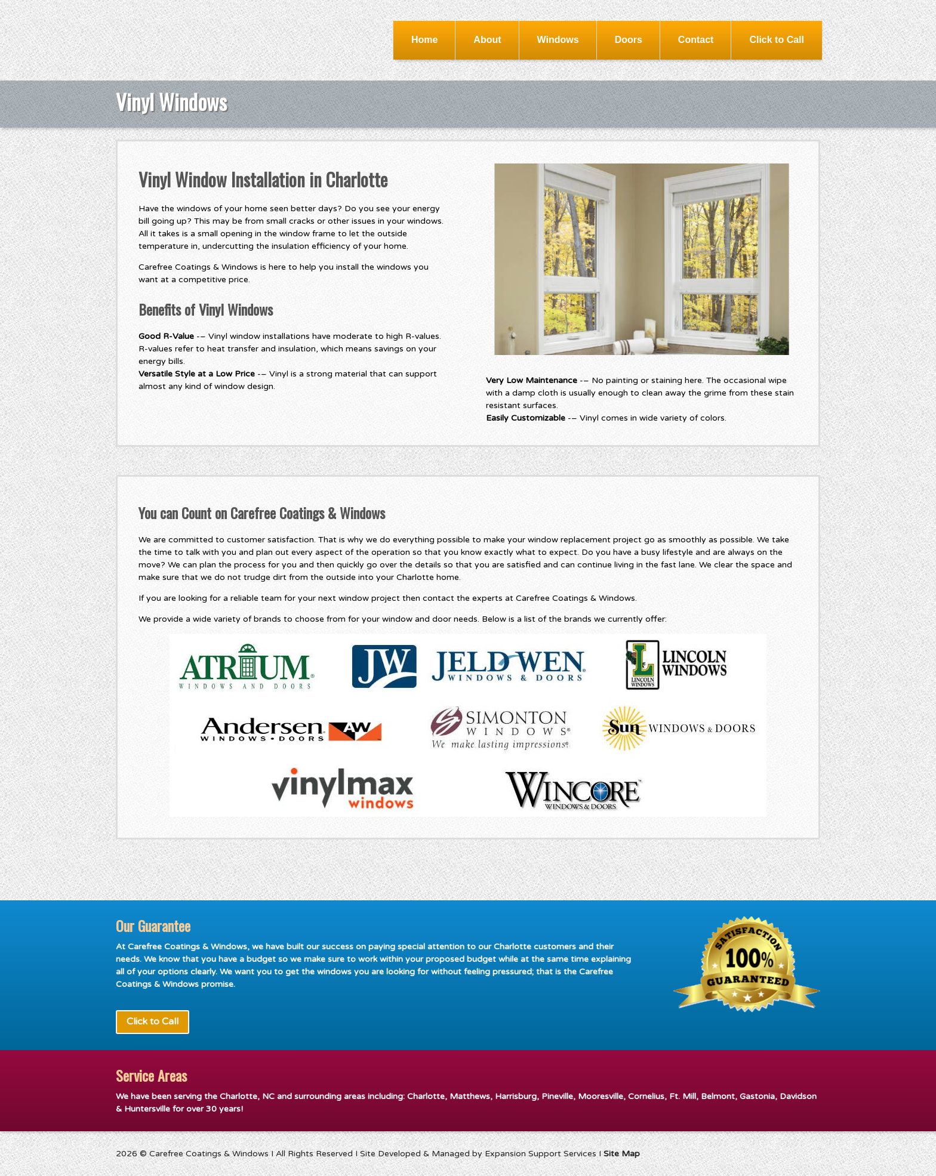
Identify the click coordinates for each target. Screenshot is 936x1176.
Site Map (622, 1154)
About (487, 40)
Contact (696, 40)
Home (424, 40)
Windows (558, 40)
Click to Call (776, 40)
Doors (628, 40)
